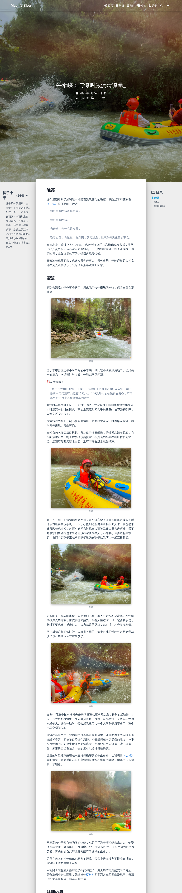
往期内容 (159, 206)
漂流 (157, 202)
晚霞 (157, 197)
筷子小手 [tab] (15, 195)
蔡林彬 (90, 874)
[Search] (161, 5)
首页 (108, 5)
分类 (131, 5)
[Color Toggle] (168, 5)
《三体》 (52, 204)
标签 (141, 5)
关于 (153, 5)
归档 (120, 5)
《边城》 (128, 755)
